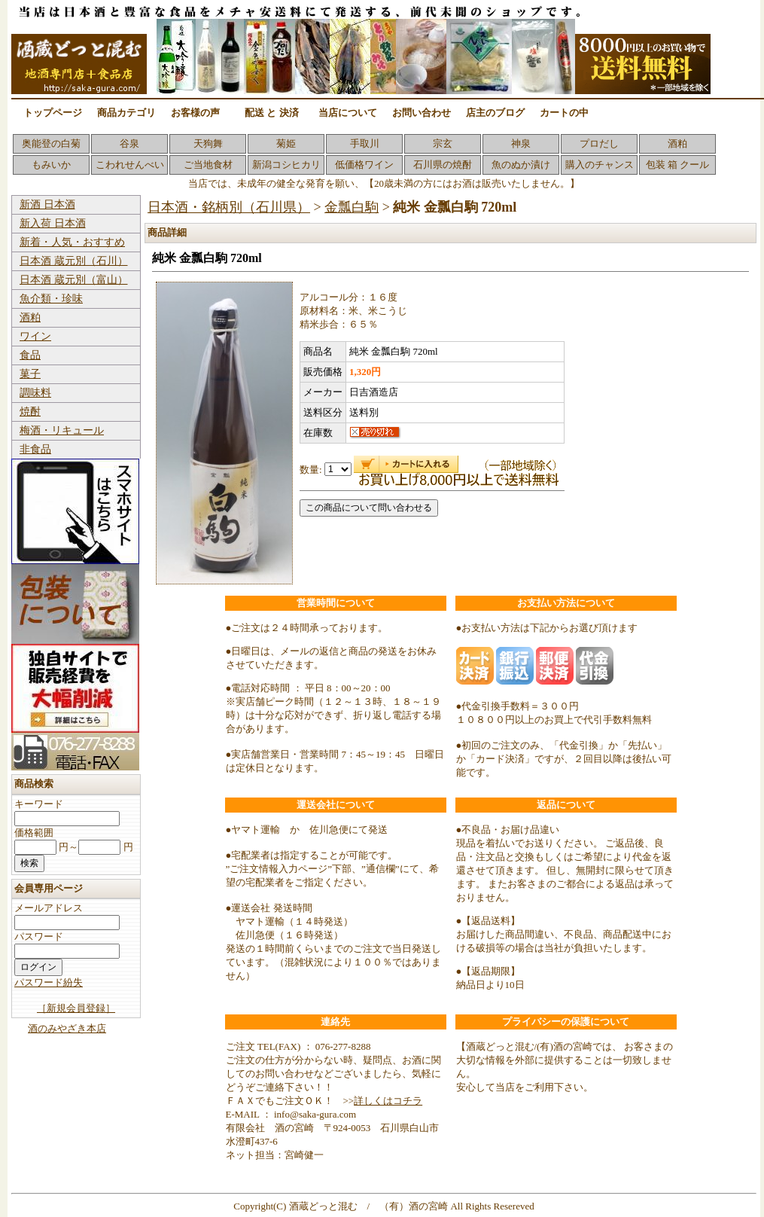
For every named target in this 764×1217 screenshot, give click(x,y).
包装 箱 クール (678, 164)
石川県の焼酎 (442, 164)
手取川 (364, 143)
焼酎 (30, 411)
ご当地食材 (208, 164)
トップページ (52, 112)
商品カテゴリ (126, 112)
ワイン (35, 336)
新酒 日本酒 (47, 204)
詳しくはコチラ (388, 1100)
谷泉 (129, 143)
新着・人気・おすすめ (72, 242)
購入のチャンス (599, 164)
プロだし (599, 143)
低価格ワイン (364, 164)
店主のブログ (495, 112)
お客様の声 (195, 112)
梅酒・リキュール (62, 430)
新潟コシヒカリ (286, 164)
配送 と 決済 (272, 112)
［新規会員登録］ (76, 1008)
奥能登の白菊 (51, 143)
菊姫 (286, 143)
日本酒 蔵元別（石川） (74, 261)
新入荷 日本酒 (53, 223)
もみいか (51, 164)
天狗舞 (208, 143)
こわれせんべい (130, 164)
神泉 (521, 143)
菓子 (30, 374)
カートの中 (564, 112)
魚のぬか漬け (521, 164)
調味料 (35, 392)
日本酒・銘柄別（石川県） (229, 207)
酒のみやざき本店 (67, 1028)
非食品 (35, 449)
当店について (347, 112)
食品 (30, 355)
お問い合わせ (421, 112)
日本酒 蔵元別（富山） (74, 279)
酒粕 (677, 143)
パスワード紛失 (48, 982)
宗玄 (442, 143)
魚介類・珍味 (51, 298)
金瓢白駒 (351, 207)
